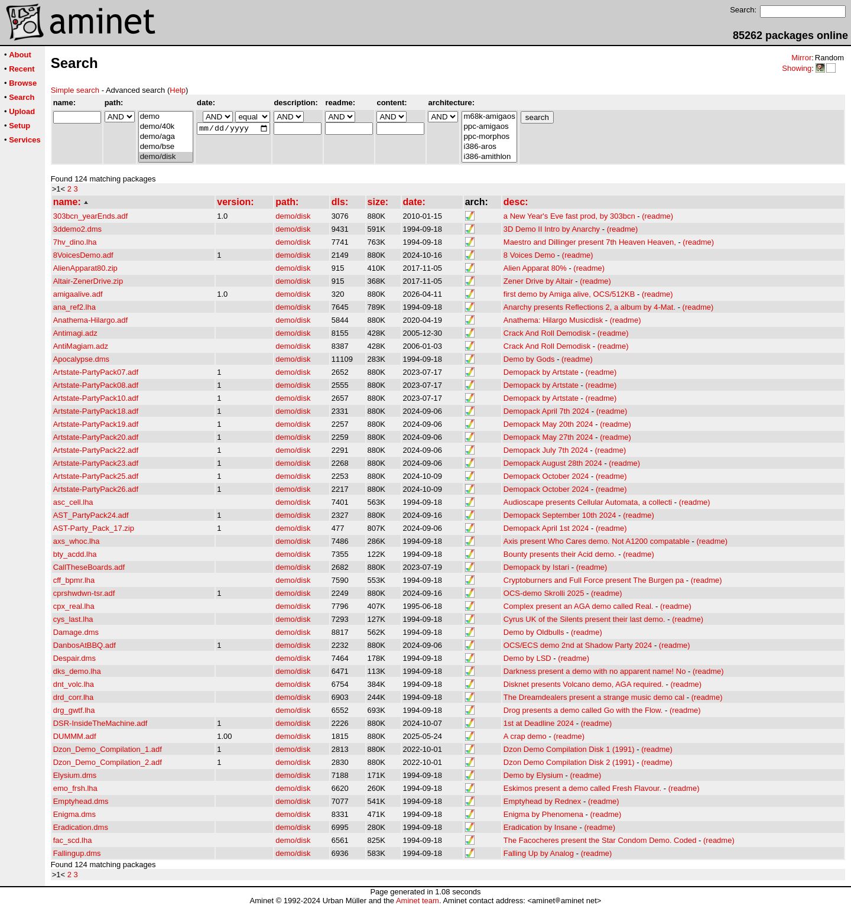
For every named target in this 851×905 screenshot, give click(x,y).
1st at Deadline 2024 (539, 723)
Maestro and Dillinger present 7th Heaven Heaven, (590, 242)
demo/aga (166, 137)
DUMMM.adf (74, 736)
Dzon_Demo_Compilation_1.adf (107, 749)
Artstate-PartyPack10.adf (96, 398)
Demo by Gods (529, 359)
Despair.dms (74, 658)
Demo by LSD (527, 658)
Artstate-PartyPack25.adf (96, 476)
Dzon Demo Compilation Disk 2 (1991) (569, 762)
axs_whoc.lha (76, 541)
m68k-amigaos (489, 117)
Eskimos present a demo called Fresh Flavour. (582, 788)
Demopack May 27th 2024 (548, 437)
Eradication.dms (80, 827)
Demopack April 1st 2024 (546, 528)
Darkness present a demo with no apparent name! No (595, 671)
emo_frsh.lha (75, 788)
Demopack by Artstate (541, 372)
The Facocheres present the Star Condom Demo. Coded (600, 840)
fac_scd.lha (72, 840)
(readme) (657, 216)
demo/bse (166, 147)
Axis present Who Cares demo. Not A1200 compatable (597, 541)
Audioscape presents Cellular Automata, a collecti (588, 502)
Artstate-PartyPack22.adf (96, 450)
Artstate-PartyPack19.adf (96, 424)
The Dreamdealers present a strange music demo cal (594, 697)
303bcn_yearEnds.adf (90, 216)
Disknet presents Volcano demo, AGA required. (584, 684)
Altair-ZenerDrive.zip (88, 281)
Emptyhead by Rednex (543, 801)
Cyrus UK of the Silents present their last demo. (584, 619)
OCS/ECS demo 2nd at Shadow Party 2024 (578, 645)
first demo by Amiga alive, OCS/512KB (569, 294)
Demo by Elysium (533, 775)
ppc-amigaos (489, 127)
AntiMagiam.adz (80, 346)
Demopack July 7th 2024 (546, 450)
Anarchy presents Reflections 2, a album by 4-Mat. (589, 307)
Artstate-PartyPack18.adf (96, 411)
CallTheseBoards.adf (89, 567)
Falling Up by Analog (539, 853)
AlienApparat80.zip (85, 268)
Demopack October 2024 (546, 476)
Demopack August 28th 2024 (553, 463)
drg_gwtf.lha (74, 710)
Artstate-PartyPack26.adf (96, 489)
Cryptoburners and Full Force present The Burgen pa (594, 580)
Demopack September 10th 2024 (560, 515)
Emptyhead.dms (81, 801)
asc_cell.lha (73, 502)
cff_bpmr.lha (74, 580)
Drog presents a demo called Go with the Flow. (583, 710)
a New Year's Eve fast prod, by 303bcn (569, 216)
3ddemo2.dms (77, 229)
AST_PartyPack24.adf (91, 515)
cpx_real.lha (74, 606)
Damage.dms (76, 632)
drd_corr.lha (73, 697)
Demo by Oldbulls (534, 632)
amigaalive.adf (78, 294)
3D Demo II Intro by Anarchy (552, 229)
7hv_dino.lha (75, 242)
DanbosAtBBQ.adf (84, 645)
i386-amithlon (489, 157)
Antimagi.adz (75, 333)
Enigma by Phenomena (543, 814)
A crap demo (525, 736)
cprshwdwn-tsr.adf (84, 593)
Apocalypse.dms (81, 359)
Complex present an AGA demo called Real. (579, 606)
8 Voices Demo (529, 255)
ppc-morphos (489, 137)
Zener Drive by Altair (538, 281)
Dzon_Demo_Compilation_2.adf (107, 762)
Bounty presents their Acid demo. (560, 554)
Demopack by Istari (536, 567)
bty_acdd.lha (75, 554)
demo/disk (166, 157)
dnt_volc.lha (73, 684)
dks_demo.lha (77, 671)
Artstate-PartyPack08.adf (96, 385)
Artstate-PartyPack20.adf (96, 437)
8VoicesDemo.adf (83, 255)
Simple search (75, 90)
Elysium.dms (75, 775)
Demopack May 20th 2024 (548, 424)
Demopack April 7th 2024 (546, 411)
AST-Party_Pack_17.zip (93, 528)
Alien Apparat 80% (535, 268)
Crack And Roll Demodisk (547, 333)
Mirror (801, 57)
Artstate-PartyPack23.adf (96, 463)
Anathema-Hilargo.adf (90, 320)
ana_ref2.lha (74, 307)
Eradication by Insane (540, 827)
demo (166, 117)
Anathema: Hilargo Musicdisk (553, 320)
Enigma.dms (74, 814)
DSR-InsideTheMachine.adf (100, 723)
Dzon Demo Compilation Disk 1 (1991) (569, 749)
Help (178, 90)
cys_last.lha (73, 619)
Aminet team (417, 900)
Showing (796, 68)
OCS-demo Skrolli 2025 (544, 593)
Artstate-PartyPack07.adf (96, 372)
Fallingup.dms (77, 853)
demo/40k (166, 127)
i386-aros (489, 147)
